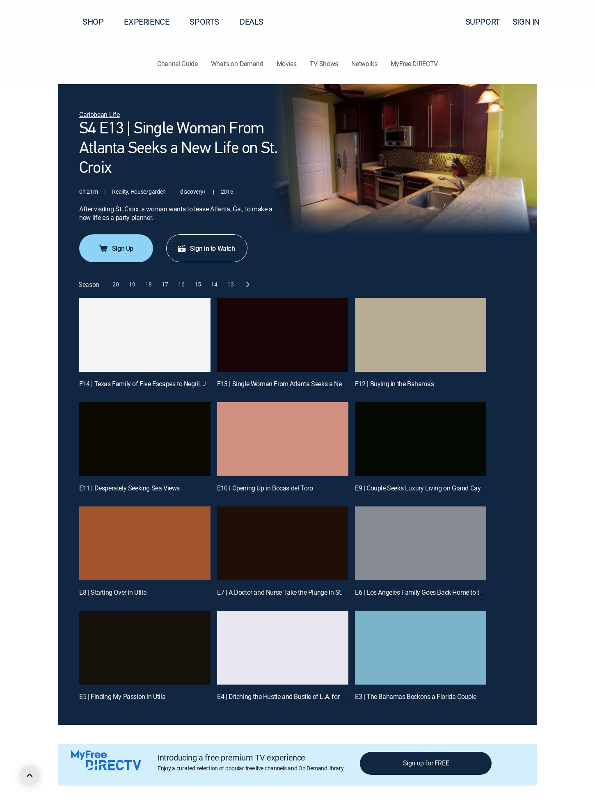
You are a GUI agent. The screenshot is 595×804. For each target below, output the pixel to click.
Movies (287, 63)
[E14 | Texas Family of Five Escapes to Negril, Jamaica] (145, 335)
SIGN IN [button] (531, 21)
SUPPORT (482, 21)
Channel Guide (177, 63)
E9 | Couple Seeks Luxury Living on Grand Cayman (424, 487)
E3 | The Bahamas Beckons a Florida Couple (415, 696)
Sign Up (115, 248)
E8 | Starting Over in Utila (112, 592)
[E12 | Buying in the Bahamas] (420, 335)
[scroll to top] (29, 775)
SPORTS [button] (209, 21)
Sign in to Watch (206, 248)
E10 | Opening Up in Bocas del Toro (265, 487)
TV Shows (324, 63)
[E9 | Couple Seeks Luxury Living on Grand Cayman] (420, 439)
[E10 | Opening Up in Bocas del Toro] (282, 439)
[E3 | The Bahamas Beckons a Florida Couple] (420, 648)
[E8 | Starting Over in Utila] (145, 543)
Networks (364, 63)
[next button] (247, 284)
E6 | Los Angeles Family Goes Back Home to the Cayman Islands (443, 592)
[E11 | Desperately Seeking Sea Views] (145, 439)
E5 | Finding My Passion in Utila (122, 696)
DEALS (251, 21)
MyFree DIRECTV (414, 63)
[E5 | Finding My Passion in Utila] (145, 648)
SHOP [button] (97, 21)
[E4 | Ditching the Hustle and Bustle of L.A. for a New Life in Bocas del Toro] (282, 648)
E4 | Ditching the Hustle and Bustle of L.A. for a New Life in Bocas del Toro (318, 696)
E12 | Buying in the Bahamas (394, 383)
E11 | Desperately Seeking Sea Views (129, 487)
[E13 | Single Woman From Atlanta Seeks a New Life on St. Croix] (282, 335)
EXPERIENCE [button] (151, 21)
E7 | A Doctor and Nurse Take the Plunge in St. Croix (287, 592)
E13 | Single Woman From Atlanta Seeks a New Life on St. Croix (304, 383)
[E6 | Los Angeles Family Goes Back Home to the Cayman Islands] (420, 543)
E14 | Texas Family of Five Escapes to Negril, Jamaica (153, 383)
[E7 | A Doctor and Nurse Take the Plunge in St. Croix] (282, 543)
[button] (574, 22)
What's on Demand (237, 63)
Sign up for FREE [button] (426, 762)
